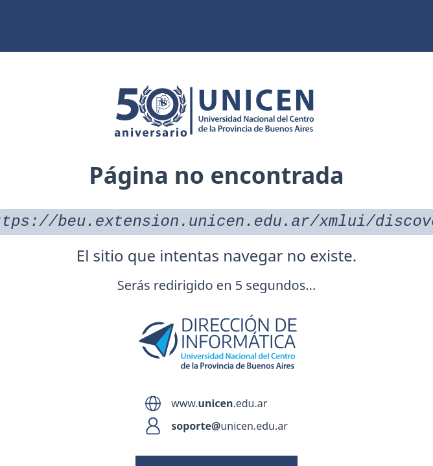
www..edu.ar (219, 403)
